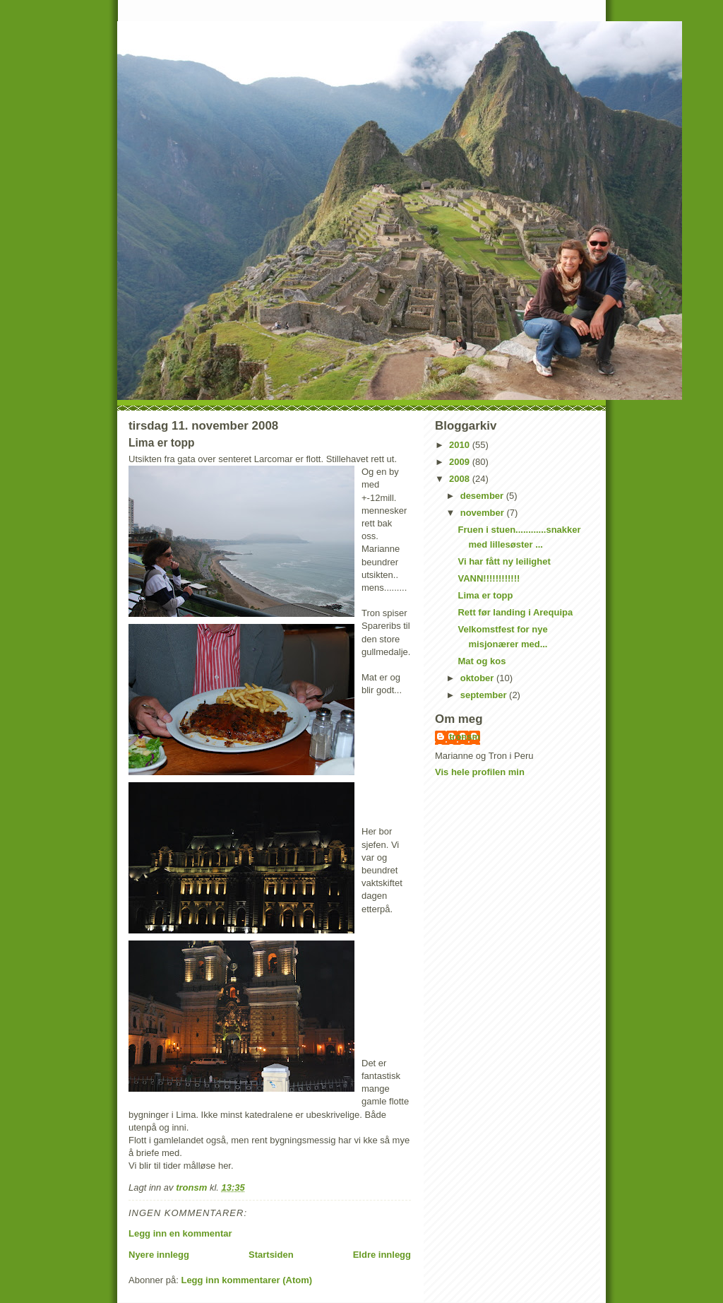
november (483, 512)
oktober (478, 678)
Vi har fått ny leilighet (504, 561)
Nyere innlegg (159, 1254)
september (484, 695)
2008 (460, 478)
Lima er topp (485, 595)
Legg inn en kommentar (180, 1233)
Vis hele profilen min (480, 772)
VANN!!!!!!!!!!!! (489, 578)
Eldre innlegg (382, 1254)
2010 (460, 445)
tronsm (464, 736)
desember (483, 495)
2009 (460, 461)
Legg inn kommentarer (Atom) (246, 1280)
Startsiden (271, 1254)
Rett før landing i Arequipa (515, 612)
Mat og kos (482, 661)
